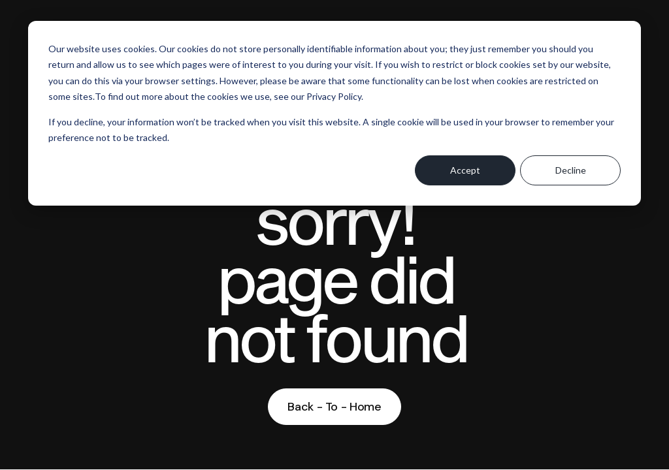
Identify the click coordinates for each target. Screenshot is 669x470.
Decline (570, 170)
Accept (465, 170)
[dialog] (334, 113)
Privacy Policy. (334, 96)
